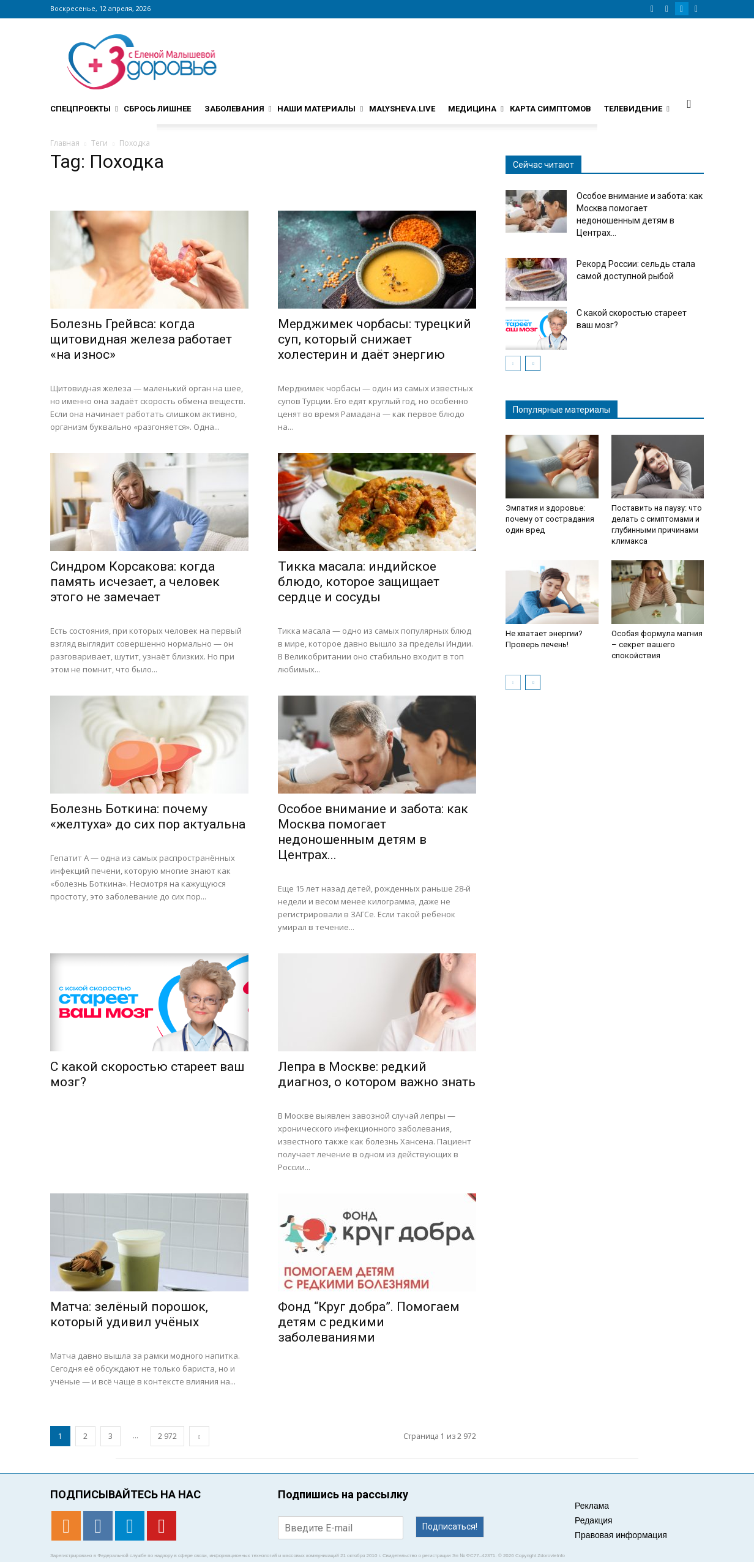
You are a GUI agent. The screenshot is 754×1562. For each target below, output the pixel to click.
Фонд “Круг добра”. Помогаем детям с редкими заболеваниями (369, 1322)
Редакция (594, 1520)
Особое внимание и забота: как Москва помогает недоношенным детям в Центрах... (373, 832)
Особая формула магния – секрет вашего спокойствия (657, 644)
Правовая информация (621, 1535)
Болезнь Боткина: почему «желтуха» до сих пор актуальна (147, 817)
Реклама (592, 1506)
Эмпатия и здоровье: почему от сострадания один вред (550, 519)
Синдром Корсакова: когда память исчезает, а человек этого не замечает (135, 581)
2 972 (167, 1436)
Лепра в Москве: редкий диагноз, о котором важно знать (377, 1074)
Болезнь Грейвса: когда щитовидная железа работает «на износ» (141, 339)
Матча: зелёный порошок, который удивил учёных (129, 1314)
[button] (689, 103)
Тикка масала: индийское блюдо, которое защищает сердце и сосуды (358, 581)
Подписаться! (449, 1526)
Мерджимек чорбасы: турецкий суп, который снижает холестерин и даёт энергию (374, 339)
